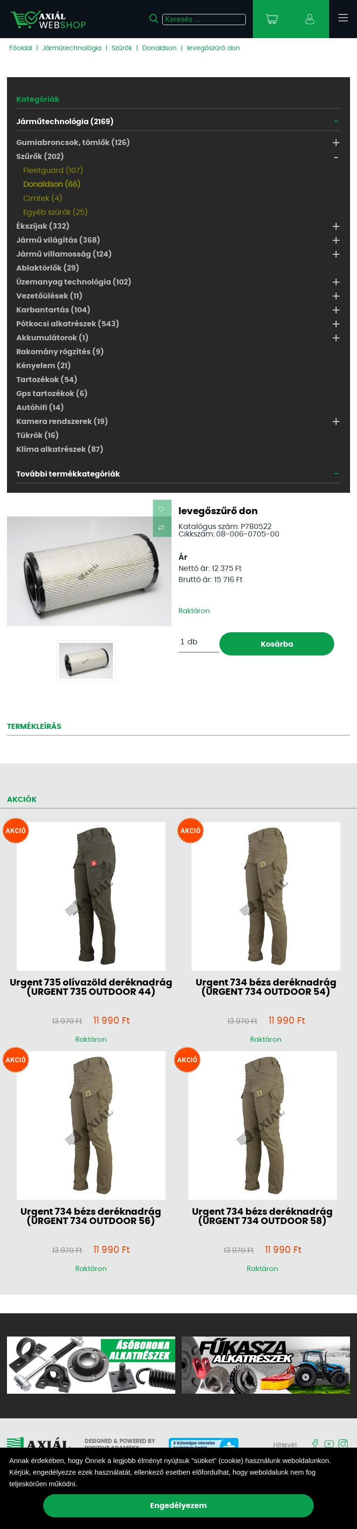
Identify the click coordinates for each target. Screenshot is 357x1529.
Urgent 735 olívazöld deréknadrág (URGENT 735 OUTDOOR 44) (91, 987)
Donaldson (159, 48)
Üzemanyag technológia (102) (74, 282)
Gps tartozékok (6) (52, 393)
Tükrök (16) (37, 435)
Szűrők (122, 48)
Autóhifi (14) (40, 407)
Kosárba (277, 644)
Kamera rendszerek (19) (62, 421)
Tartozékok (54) (47, 380)
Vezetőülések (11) (49, 296)
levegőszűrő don (213, 48)
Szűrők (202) (40, 156)
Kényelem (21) (43, 366)
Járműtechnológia (71, 48)
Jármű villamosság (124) (64, 254)
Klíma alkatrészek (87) (60, 449)
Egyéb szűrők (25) (55, 212)
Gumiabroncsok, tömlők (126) (73, 142)
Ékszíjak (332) (43, 226)
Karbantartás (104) (53, 310)
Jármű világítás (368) (58, 240)
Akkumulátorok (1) (52, 338)
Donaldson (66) (51, 184)
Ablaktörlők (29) (47, 268)
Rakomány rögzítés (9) (60, 352)
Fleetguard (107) (53, 170)
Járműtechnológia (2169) (65, 122)
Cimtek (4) (42, 198)
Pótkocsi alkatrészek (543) (67, 324)
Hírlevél (285, 1445)
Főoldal (20, 48)
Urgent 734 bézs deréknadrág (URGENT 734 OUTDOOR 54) (266, 987)
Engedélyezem (178, 1505)
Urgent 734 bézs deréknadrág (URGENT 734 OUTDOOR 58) (262, 1216)
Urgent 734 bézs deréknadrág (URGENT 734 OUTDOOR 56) (90, 1216)
